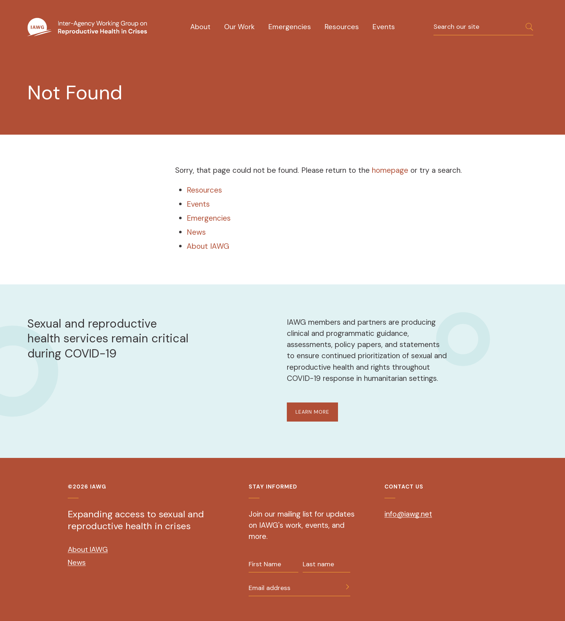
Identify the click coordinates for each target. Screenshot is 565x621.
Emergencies (289, 26)
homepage (391, 170)
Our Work (239, 26)
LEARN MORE (312, 412)
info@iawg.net (408, 514)
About (200, 26)
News (196, 232)
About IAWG (208, 246)
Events (384, 26)
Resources (342, 26)
